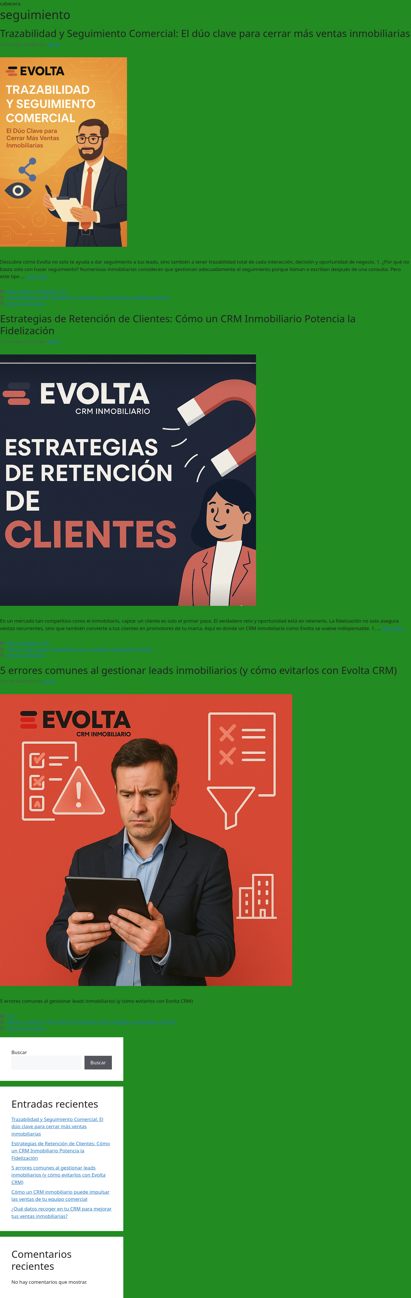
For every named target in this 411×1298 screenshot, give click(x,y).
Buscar (19, 1052)
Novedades (46, 291)
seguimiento (115, 297)
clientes (14, 649)
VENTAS (161, 297)
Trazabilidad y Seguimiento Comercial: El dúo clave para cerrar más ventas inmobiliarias (205, 33)
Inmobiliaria (89, 297)
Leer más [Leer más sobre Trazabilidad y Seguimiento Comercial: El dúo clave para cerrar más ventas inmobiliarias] (36, 276)
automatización (22, 297)
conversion (34, 1022)
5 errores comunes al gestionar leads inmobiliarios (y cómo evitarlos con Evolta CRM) (198, 670)
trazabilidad (140, 297)
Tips (63, 291)
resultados (98, 649)
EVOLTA (42, 649)
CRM (43, 297)
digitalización (62, 297)
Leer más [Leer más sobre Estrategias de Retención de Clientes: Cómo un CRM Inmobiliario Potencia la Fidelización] (392, 628)
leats (81, 649)
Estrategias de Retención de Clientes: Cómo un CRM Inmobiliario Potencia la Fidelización (178, 324)
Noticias (25, 291)
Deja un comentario (26, 303)
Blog (11, 291)
